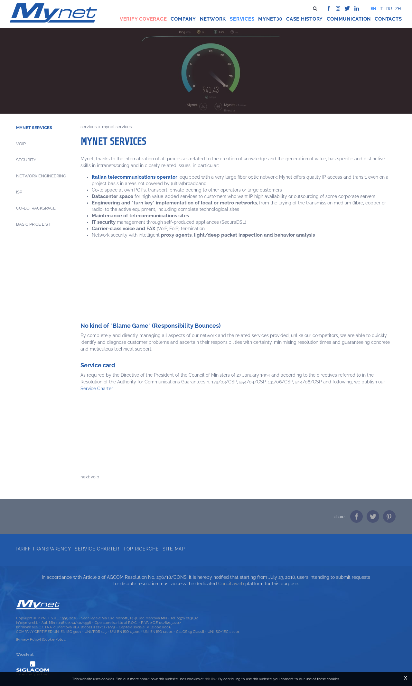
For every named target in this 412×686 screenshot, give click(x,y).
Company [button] (183, 19)
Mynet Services (34, 127)
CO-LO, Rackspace (36, 208)
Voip (21, 143)
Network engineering (41, 176)
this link (211, 679)
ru (389, 8)
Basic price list (33, 224)
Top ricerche (141, 548)
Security (26, 159)
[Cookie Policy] (54, 639)
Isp (19, 192)
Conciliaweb (231, 583)
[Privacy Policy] (28, 639)
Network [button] (213, 19)
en (373, 8)
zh (398, 8)
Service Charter (96, 388)
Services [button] (242, 19)
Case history (304, 19)
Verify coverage (143, 19)
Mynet (267, 19)
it (381, 8)
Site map (174, 548)
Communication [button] (349, 19)
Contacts (388, 19)
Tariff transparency (43, 548)
